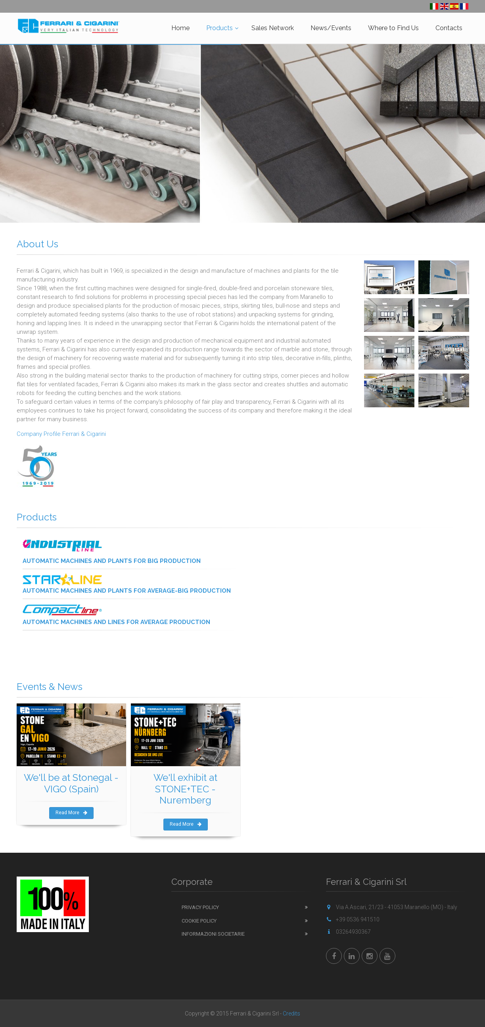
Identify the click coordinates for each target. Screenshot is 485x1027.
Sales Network (272, 28)
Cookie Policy (199, 921)
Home (180, 28)
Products (219, 28)
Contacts (448, 28)
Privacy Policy (200, 907)
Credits (291, 1013)
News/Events (331, 28)
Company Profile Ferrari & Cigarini (61, 433)
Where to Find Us (393, 28)
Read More (71, 812)
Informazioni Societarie (213, 934)
